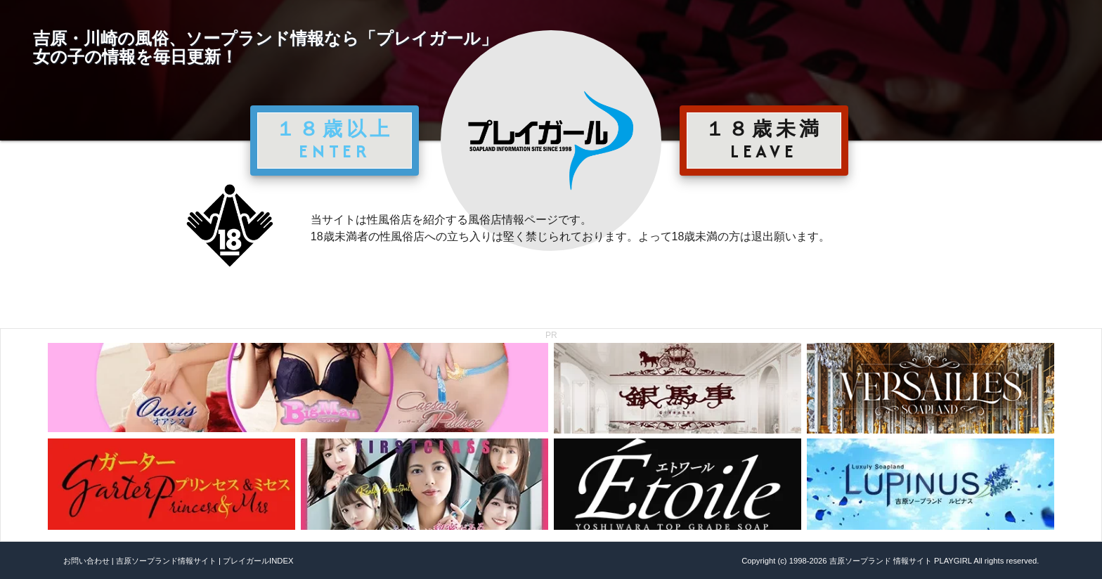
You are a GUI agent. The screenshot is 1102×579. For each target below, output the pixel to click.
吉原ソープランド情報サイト (166, 561)
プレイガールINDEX (258, 561)
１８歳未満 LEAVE (764, 140)
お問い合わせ (86, 561)
